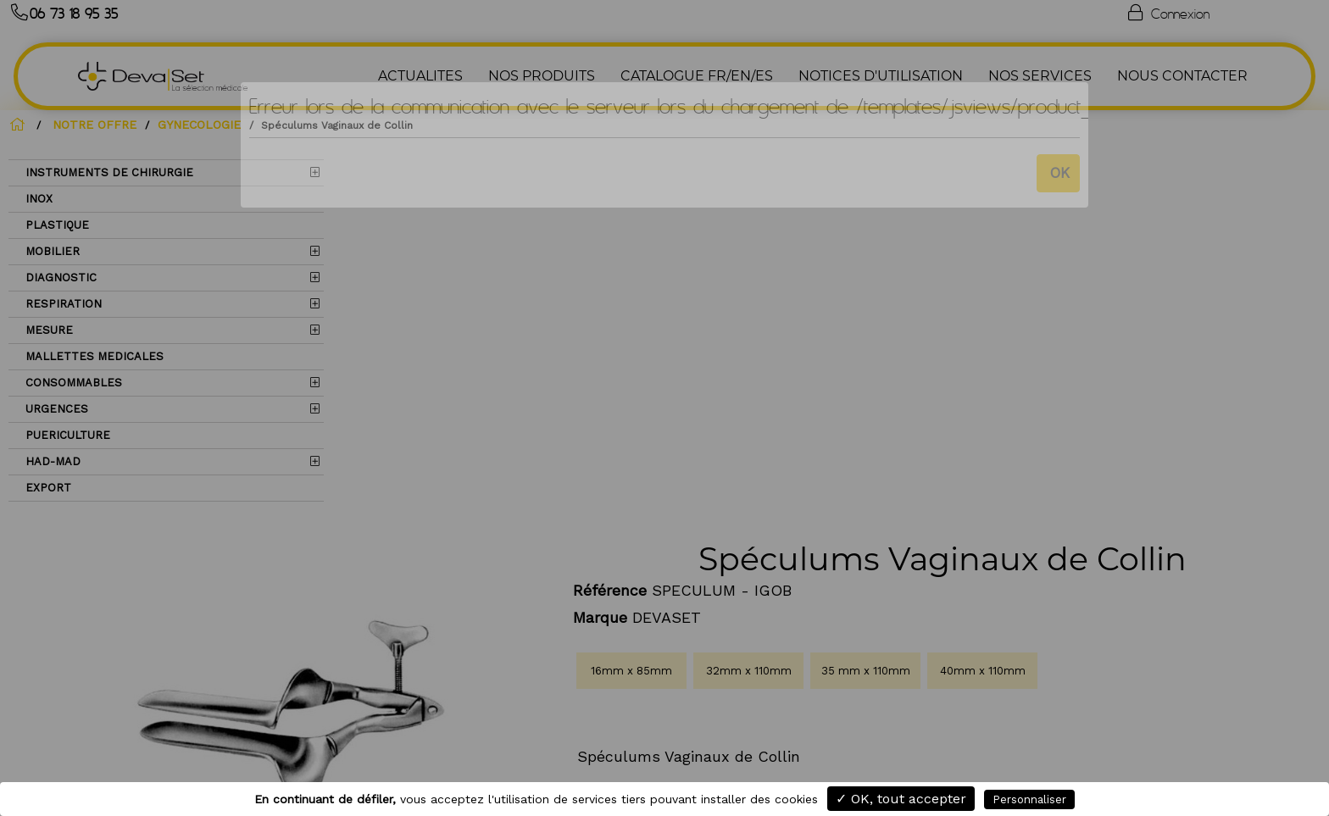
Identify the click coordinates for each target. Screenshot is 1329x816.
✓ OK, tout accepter (901, 799)
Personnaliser (1029, 799)
